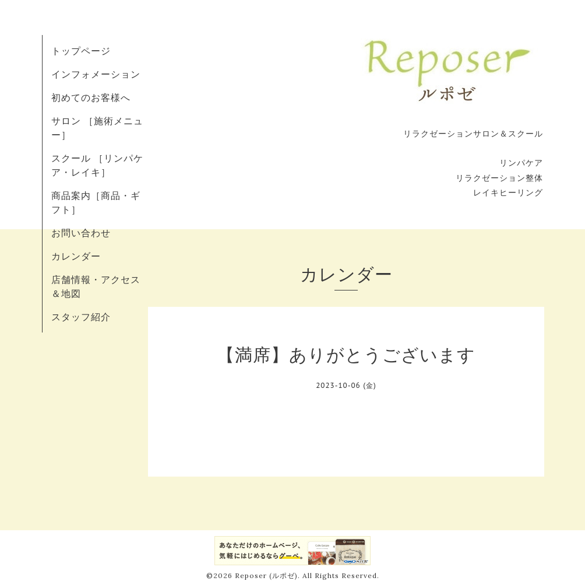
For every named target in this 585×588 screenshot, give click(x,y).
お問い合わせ (81, 233)
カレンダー (76, 256)
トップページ (81, 51)
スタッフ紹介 (81, 317)
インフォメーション (95, 74)
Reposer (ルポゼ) (266, 575)
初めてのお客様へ (91, 97)
